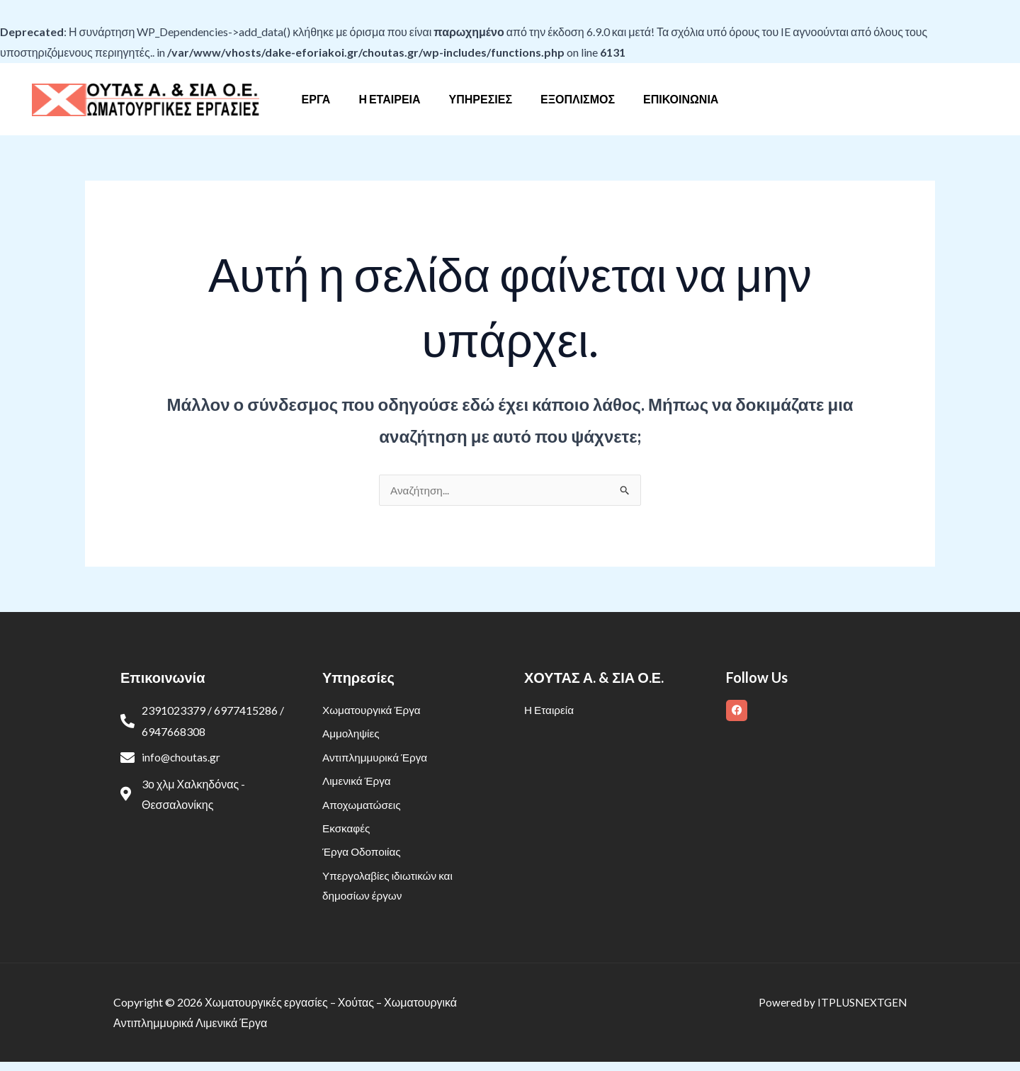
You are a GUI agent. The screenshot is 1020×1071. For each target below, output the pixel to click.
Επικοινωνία (669, 99)
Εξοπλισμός (572, 99)
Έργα (327, 99)
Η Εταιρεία (395, 99)
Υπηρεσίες (480, 99)
